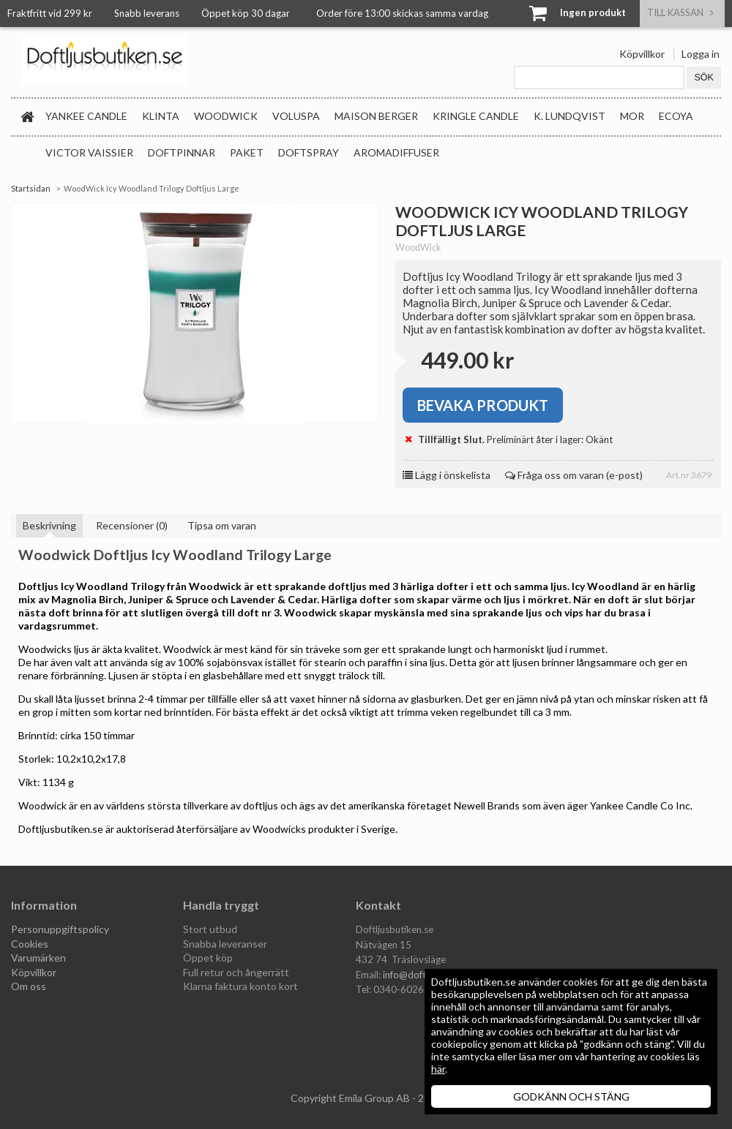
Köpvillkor (642, 54)
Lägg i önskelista (446, 475)
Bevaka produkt (482, 405)
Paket (247, 152)
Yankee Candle (86, 116)
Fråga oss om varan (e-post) (574, 475)
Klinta (160, 116)
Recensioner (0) (132, 525)
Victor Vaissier (89, 152)
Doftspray (308, 152)
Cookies (29, 943)
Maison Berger (376, 116)
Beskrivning (49, 525)
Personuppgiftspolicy (60, 929)
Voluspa (296, 116)
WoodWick (226, 116)
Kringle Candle (476, 116)
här (438, 1068)
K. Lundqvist (569, 116)
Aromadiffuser (396, 152)
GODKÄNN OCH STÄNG (571, 1096)
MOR (632, 116)
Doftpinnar (181, 152)
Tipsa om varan (221, 525)
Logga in (700, 54)
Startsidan (31, 188)
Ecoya (676, 116)
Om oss (28, 986)
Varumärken (38, 957)
